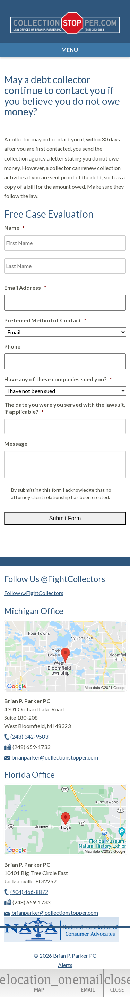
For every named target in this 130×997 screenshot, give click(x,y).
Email (87, 983)
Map (39, 983)
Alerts (65, 964)
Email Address (25, 287)
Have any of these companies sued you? (58, 379)
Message (15, 443)
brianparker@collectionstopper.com (54, 757)
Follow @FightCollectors (33, 593)
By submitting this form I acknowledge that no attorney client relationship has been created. (61, 493)
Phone (12, 346)
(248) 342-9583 (29, 736)
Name (14, 227)
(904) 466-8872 (29, 891)
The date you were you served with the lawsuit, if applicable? (64, 408)
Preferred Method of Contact (45, 320)
